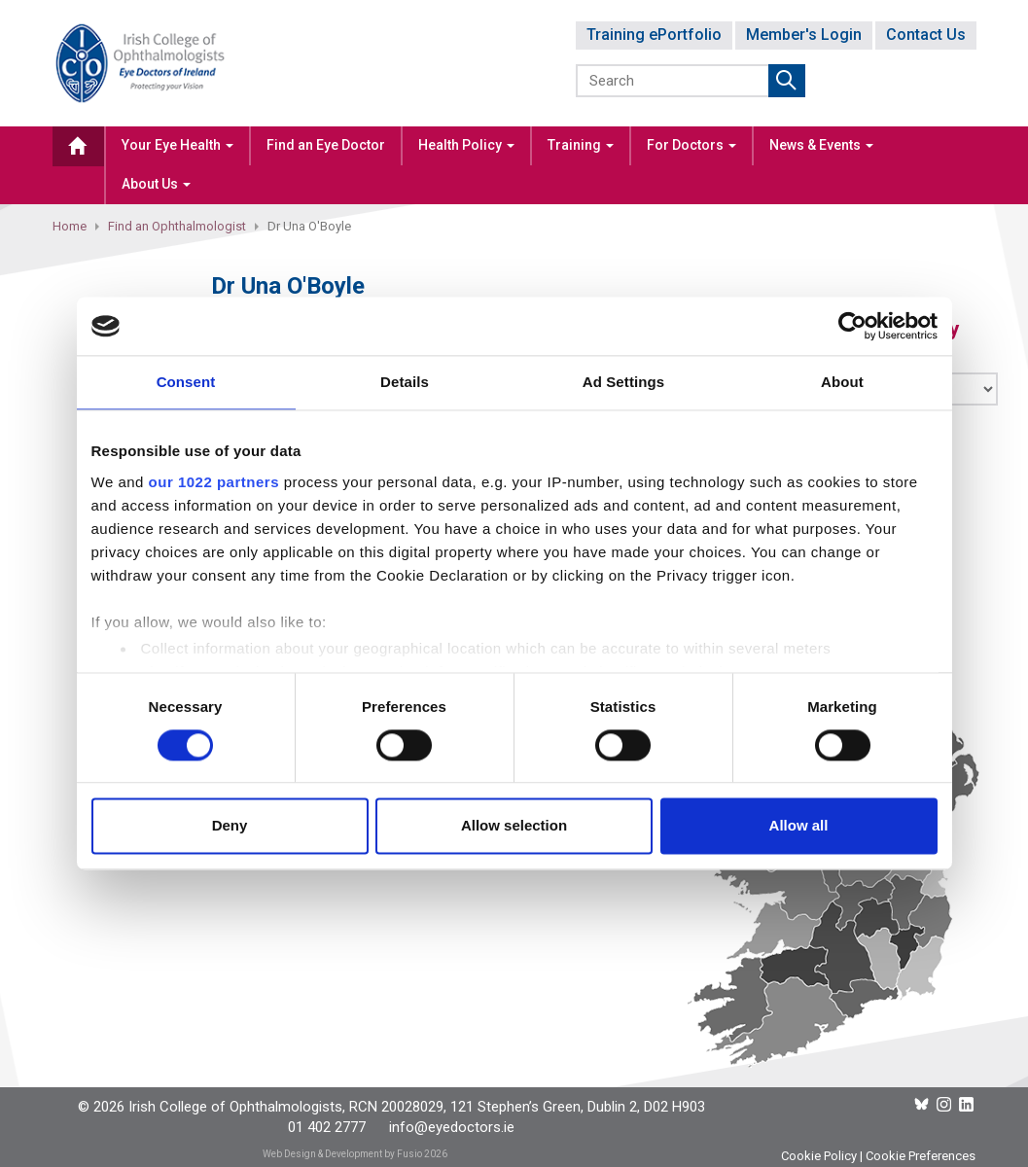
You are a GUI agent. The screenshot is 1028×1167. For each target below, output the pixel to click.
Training (581, 145)
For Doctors (691, 145)
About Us (156, 184)
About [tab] (842, 381)
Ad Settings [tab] (623, 381)
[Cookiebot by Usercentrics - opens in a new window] (852, 325)
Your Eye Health (177, 145)
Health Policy (466, 145)
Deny (230, 826)
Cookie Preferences (920, 1156)
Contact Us (926, 34)
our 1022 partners (214, 482)
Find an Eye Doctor (325, 145)
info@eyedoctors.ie (451, 1127)
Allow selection (514, 826)
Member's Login (804, 34)
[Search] (673, 80)
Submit (786, 80)
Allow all (799, 826)
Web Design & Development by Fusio (342, 1154)
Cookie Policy (819, 1156)
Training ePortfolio (654, 34)
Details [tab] (404, 381)
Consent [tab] (186, 381)
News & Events (821, 145)
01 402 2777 (327, 1127)
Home (70, 226)
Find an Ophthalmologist (177, 226)
